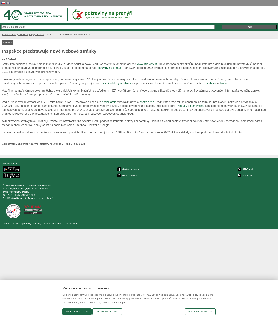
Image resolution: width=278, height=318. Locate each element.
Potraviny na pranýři (109, 67)
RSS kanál (57, 223)
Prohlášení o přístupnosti (14, 198)
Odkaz (46, 223)
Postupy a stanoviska (190, 105)
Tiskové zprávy (26, 34)
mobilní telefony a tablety (115, 83)
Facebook (210, 83)
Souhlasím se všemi (77, 312)
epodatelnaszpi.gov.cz (37, 188)
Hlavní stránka (9, 34)
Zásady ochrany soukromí (40, 198)
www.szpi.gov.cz (147, 63)
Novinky (37, 223)
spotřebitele (147, 101)
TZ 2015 (39, 34)
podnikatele (109, 101)
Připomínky (25, 223)
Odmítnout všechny (107, 312)
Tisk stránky (70, 223)
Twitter (223, 83)
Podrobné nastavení (200, 312)
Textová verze (10, 223)
